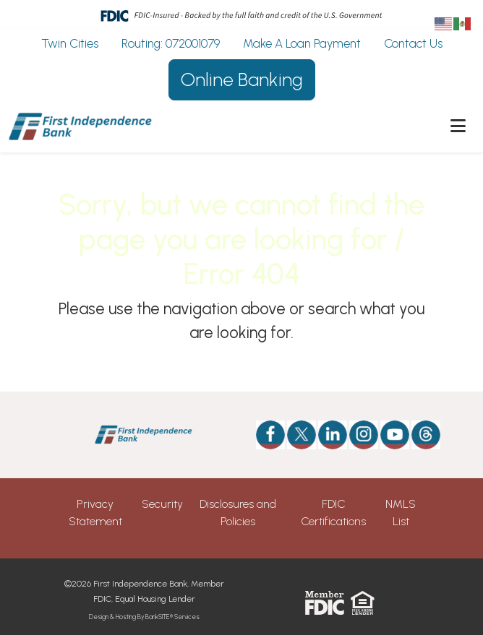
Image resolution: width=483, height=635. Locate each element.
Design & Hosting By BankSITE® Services (144, 617)
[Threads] (417, 434)
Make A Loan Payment (302, 43)
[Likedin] (332, 434)
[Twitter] (301, 434)
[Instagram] (363, 434)
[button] (458, 126)
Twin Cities (69, 43)
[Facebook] (270, 434)
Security (162, 504)
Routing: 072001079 (170, 43)
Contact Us (413, 43)
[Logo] (81, 126)
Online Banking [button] (242, 79)
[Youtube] (394, 434)
